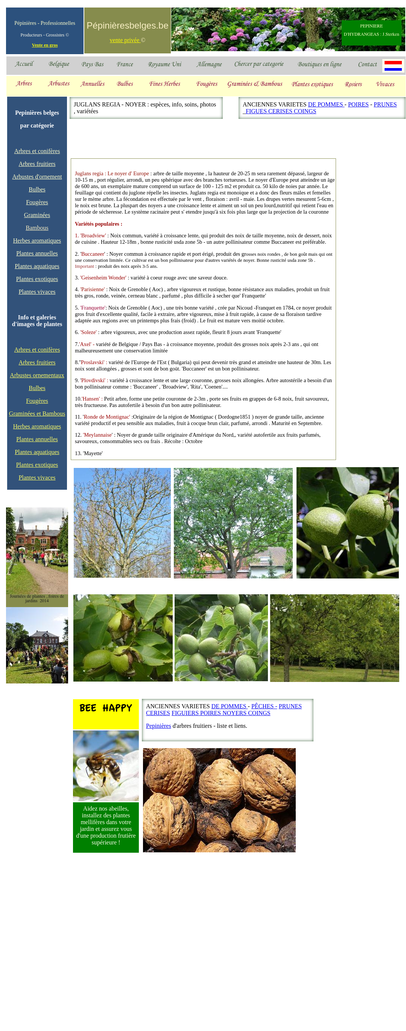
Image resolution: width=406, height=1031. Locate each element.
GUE (257, 111)
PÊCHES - (264, 706)
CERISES (281, 111)
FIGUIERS (186, 713)
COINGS (305, 111)
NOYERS (235, 713)
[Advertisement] (362, 346)
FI (248, 111)
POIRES (358, 104)
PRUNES (385, 104)
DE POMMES (326, 104)
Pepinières (158, 726)
